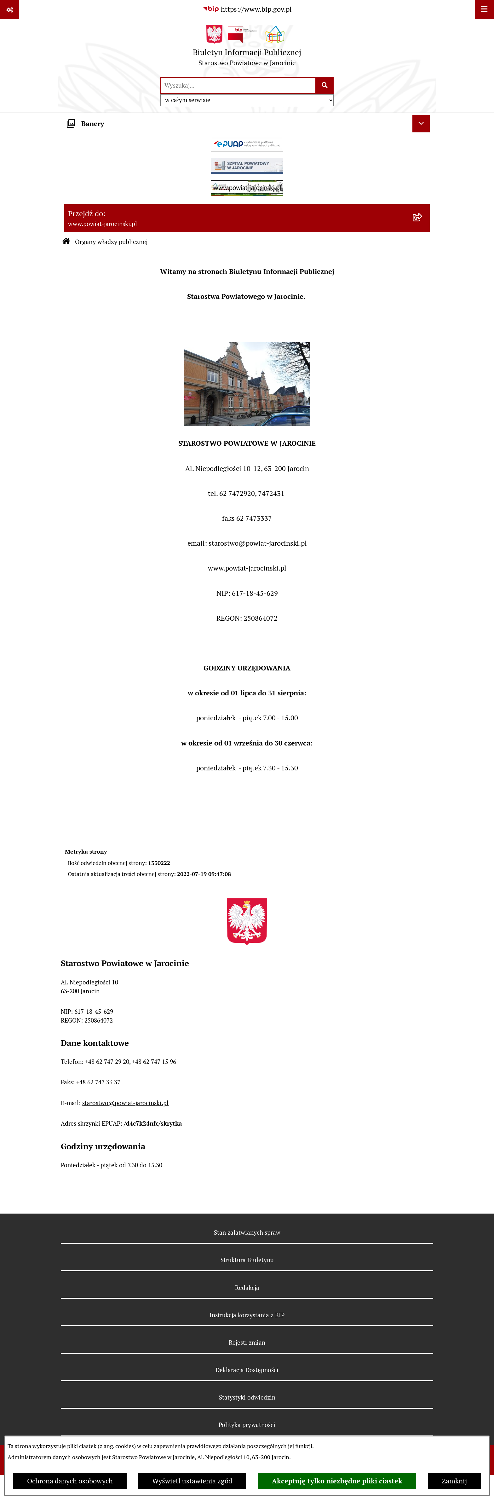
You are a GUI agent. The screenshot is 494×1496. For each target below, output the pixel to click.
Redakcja (247, 1287)
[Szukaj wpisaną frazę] (325, 85)
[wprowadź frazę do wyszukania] (238, 85)
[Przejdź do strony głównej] (247, 48)
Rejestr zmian (247, 1342)
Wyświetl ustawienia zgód (192, 1480)
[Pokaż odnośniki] (9, 9)
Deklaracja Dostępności (247, 1370)
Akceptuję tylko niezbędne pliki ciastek (337, 1481)
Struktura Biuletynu (247, 1260)
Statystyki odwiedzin (247, 1397)
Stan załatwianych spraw (247, 1232)
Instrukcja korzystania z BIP (247, 1315)
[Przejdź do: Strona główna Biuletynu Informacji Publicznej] (66, 242)
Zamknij (454, 1480)
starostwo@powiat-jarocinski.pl (125, 1103)
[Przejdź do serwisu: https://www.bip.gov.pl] (247, 9)
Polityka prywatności (247, 1425)
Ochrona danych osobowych (70, 1480)
